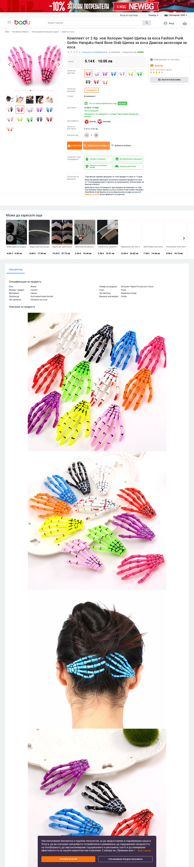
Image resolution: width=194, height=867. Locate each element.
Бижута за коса (68, 32)
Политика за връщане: (73, 178)
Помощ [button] (153, 15)
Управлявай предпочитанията (125, 859)
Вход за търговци (129, 15)
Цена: (71, 61)
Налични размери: (71, 90)
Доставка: (72, 108)
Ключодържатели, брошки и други (45, 32)
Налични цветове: (71, 72)
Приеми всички (68, 859)
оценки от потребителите (94, 52)
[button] (9, 22)
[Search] (94, 23)
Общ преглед (15, 269)
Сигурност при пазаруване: (74, 158)
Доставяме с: (73, 121)
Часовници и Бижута (20, 32)
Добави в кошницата (96, 145)
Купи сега (74, 145)
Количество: (73, 135)
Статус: (70, 96)
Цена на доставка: (71, 128)
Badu (7, 32)
